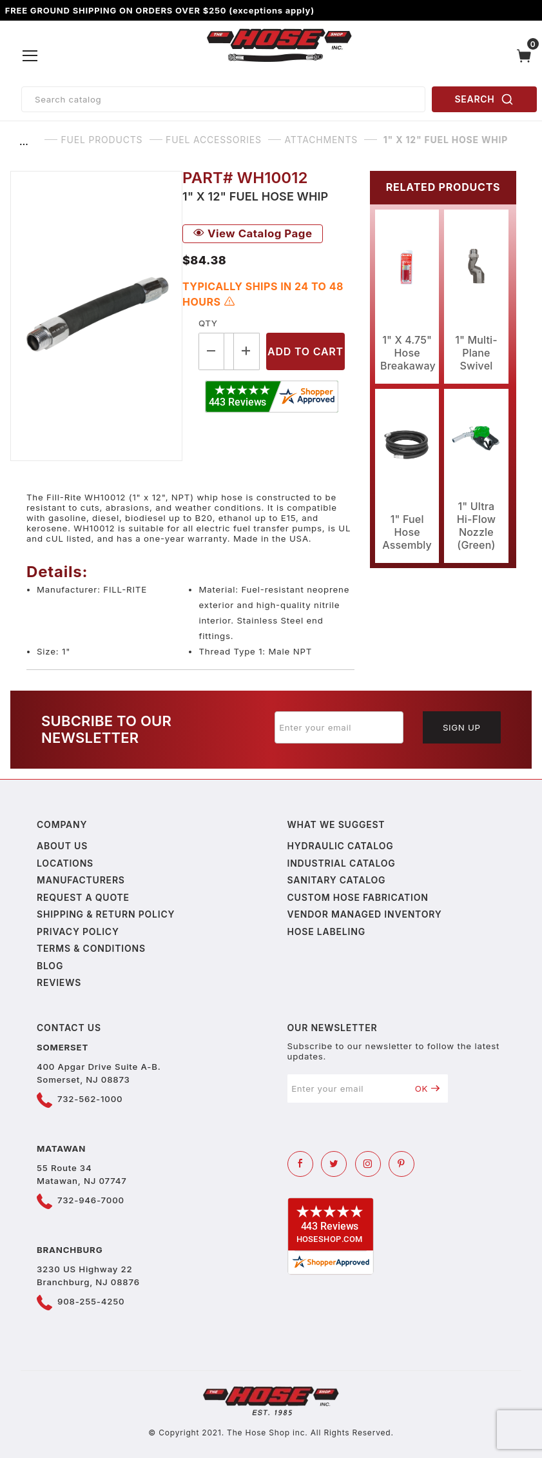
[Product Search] (223, 99)
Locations (65, 863)
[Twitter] (334, 1164)
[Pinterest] (401, 1164)
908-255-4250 (90, 1301)
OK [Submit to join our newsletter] (427, 1088)
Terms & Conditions (91, 948)
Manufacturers (81, 879)
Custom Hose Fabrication (358, 897)
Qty (207, 323)
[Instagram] (368, 1164)
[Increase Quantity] (247, 351)
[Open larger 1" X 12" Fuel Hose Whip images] (96, 316)
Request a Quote (83, 897)
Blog (50, 965)
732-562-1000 (89, 1099)
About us (62, 845)
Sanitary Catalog (336, 879)
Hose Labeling (326, 931)
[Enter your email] (339, 727)
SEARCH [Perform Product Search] (484, 99)
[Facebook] (300, 1164)
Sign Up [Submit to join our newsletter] (462, 727)
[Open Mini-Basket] (527, 55)
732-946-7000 (90, 1200)
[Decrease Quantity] (211, 351)
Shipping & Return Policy (106, 914)
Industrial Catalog (341, 863)
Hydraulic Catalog (340, 845)
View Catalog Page (252, 233)
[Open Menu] (30, 56)
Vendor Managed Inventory (364, 914)
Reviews (59, 982)
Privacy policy (78, 931)
